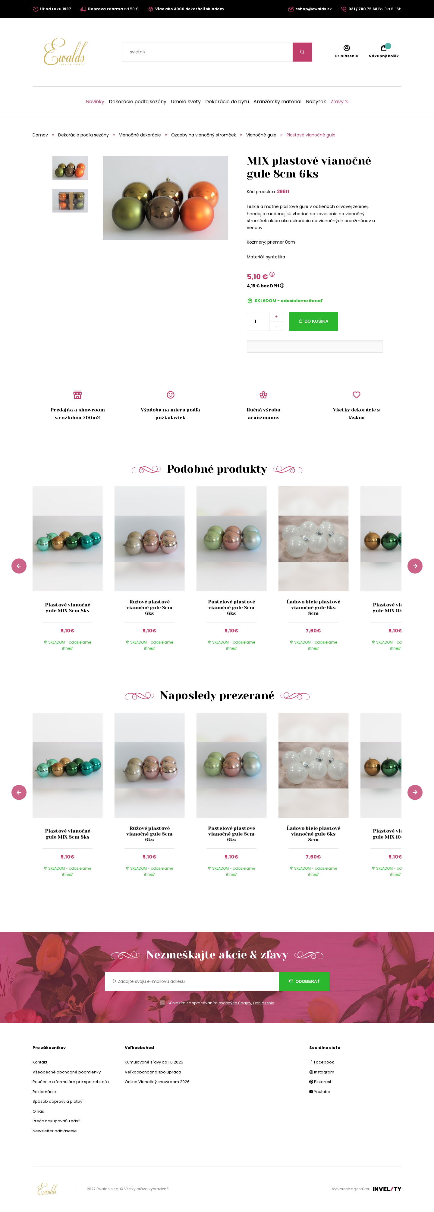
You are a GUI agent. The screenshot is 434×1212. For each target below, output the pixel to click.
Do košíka (316, 321)
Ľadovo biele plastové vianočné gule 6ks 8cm (313, 607)
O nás (38, 1111)
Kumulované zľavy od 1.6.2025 (154, 1062)
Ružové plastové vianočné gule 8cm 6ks (149, 607)
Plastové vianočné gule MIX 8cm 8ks (67, 607)
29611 (283, 191)
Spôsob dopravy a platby (57, 1101)
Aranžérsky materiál (277, 101)
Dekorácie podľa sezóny (137, 101)
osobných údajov (235, 1003)
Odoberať (304, 981)
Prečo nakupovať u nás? (56, 1121)
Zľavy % (339, 101)
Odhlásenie (263, 1003)
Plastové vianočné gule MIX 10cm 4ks (395, 607)
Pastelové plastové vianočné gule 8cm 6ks (231, 607)
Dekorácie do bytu (227, 101)
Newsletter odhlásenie (55, 1131)
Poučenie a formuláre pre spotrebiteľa (71, 1082)
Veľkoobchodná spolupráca (153, 1072)
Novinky (95, 101)
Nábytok (316, 101)
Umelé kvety (186, 101)
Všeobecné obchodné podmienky (67, 1072)
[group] (74, 574)
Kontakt (40, 1062)
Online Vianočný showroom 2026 (157, 1082)
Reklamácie (44, 1092)
